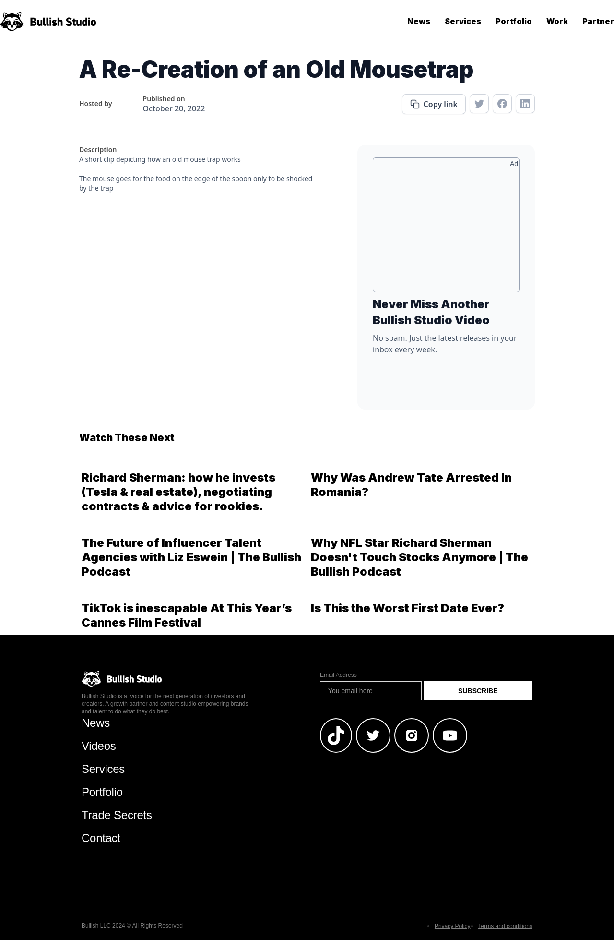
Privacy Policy (453, 926)
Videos (99, 745)
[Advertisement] (446, 229)
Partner (598, 21)
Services (463, 21)
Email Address (338, 675)
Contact (101, 838)
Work (557, 21)
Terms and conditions (505, 926)
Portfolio (514, 21)
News (418, 21)
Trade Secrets (117, 814)
